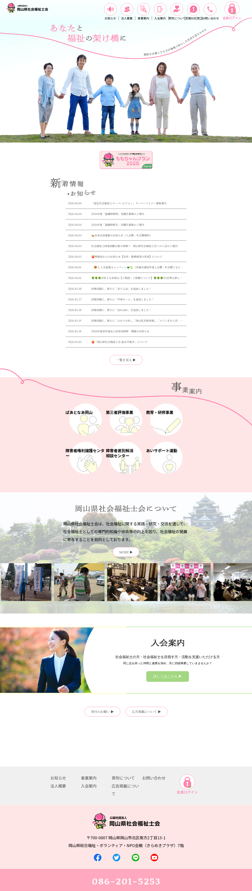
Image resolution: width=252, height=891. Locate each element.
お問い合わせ (154, 740)
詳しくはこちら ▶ (167, 676)
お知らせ (58, 740)
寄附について (123, 740)
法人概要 (58, 748)
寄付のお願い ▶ (102, 711)
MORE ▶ (126, 552)
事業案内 (88, 740)
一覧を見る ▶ (126, 359)
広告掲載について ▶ (146, 711)
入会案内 (88, 748)
